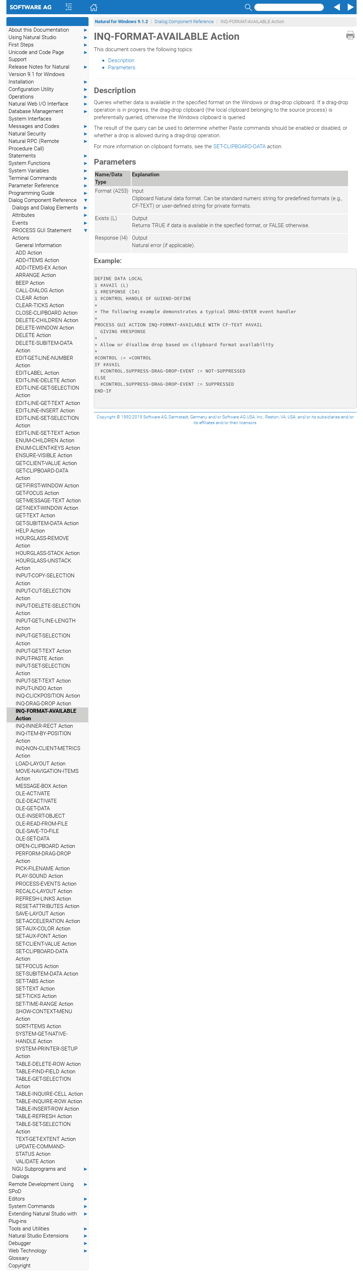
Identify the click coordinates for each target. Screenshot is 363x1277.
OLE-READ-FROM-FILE (42, 824)
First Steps (48, 45)
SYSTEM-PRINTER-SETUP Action (47, 1052)
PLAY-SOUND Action (39, 876)
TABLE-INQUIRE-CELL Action (49, 1094)
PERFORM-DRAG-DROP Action (43, 857)
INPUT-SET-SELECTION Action (43, 670)
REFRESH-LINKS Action (43, 899)
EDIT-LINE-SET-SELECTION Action (47, 422)
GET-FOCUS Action (37, 493)
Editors (48, 1199)
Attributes (50, 215)
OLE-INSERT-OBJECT (40, 816)
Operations (48, 97)
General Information (39, 245)
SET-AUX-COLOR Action (43, 928)
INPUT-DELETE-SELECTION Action (48, 609)
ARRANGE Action (36, 275)
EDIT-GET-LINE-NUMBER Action (44, 362)
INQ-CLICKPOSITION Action (48, 696)
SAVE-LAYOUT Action (40, 913)
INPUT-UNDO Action (39, 688)
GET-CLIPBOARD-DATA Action (42, 474)
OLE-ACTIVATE (33, 793)
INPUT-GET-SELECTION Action (43, 639)
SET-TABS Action (35, 981)
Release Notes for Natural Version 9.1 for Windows (48, 70)
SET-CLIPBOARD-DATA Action (42, 955)
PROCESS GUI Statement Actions (50, 234)
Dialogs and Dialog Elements (50, 208)
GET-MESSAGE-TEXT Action (48, 500)
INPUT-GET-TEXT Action (43, 651)
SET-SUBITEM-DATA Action (47, 974)
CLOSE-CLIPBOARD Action (47, 313)
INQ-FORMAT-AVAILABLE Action (46, 715)
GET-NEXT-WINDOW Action (47, 508)
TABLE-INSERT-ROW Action (47, 1109)
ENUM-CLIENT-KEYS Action (48, 448)
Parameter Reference (48, 185)
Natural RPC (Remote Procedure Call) (48, 145)
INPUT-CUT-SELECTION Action (43, 595)
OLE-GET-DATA (33, 808)
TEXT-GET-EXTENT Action (46, 1139)
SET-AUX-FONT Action (41, 936)
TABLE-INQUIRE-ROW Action (49, 1101)
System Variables (48, 171)
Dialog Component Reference (48, 200)
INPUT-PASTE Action (39, 658)
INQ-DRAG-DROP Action (43, 703)
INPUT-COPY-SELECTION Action (45, 579)
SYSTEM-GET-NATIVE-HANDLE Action (42, 1037)
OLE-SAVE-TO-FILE (37, 831)
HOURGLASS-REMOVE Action (42, 542)
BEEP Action (30, 283)
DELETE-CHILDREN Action (47, 320)
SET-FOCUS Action (37, 966)
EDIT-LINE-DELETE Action (46, 380)
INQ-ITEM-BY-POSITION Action (43, 737)
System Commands (48, 1206)
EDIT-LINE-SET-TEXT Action (48, 433)
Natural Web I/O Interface (48, 104)
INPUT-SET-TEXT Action (43, 681)
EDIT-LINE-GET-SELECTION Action (47, 392)
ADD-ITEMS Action (37, 260)
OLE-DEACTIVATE (36, 801)
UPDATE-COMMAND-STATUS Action (40, 1150)
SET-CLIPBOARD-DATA (239, 146)
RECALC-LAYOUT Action (44, 891)
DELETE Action (33, 335)
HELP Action (30, 531)
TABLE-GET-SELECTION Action (43, 1083)
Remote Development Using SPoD (48, 1188)
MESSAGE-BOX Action (41, 786)
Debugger (48, 1243)
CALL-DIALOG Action (40, 290)
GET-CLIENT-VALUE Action (46, 463)
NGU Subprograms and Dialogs (50, 1172)
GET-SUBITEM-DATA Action (47, 523)
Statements (48, 156)
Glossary (19, 1258)
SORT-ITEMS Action (38, 1026)
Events (50, 223)
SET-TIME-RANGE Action (44, 1004)
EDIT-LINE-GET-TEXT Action (48, 403)
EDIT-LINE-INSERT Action (45, 410)
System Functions (48, 163)
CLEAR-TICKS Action (40, 305)
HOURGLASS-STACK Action (48, 553)
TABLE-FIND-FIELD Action (45, 1071)
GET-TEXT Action (35, 515)
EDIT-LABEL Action (37, 373)
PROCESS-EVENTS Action (46, 884)
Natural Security (48, 134)
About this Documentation (48, 30)
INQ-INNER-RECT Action (44, 726)
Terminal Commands (48, 178)
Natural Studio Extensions (48, 1236)
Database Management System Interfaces (48, 115)
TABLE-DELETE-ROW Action (48, 1064)
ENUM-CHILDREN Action (45, 440)
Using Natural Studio (48, 37)
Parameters (121, 67)
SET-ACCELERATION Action (48, 921)
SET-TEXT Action (35, 988)
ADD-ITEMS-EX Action (41, 268)
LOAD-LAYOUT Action (40, 763)
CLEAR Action (32, 298)
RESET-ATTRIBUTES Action (47, 906)
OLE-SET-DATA (32, 838)
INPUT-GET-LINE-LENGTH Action (46, 624)
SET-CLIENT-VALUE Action (46, 944)
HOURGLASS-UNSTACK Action (43, 564)
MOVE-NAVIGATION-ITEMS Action (47, 775)
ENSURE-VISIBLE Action (44, 455)
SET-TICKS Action (36, 996)
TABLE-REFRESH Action (44, 1116)
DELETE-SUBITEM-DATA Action (44, 347)
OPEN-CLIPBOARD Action (45, 846)
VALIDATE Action (35, 1161)
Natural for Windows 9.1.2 (121, 21)
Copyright (20, 1265)
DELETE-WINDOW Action (45, 328)
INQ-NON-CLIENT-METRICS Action (48, 752)
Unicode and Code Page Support (48, 56)
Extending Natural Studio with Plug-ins (48, 1217)
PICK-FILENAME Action (43, 868)
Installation (48, 82)
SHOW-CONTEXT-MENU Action (44, 1015)
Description (121, 60)
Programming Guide (48, 193)
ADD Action (29, 253)
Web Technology (48, 1251)
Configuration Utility (48, 89)
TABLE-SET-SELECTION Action (43, 1128)
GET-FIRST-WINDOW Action (47, 485)
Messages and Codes (48, 126)
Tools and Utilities (48, 1229)
